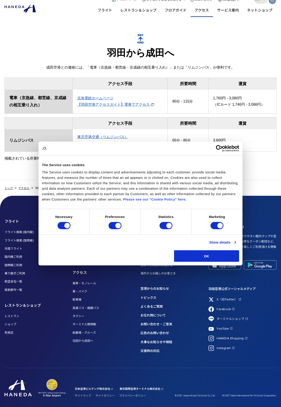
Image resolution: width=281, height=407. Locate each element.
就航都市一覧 (13, 290)
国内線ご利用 (13, 257)
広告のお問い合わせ (154, 333)
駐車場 (77, 299)
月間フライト (13, 248)
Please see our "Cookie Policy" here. (155, 199)
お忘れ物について (153, 315)
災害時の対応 (150, 351)
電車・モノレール (84, 283)
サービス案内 (228, 18)
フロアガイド (176, 18)
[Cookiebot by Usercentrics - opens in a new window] (219, 148)
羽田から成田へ (83, 340)
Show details (219, 242)
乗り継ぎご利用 (15, 273)
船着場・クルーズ (84, 332)
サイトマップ (83, 395)
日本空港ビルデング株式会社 (92, 388)
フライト (105, 18)
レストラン (12, 316)
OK (206, 256)
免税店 (9, 332)
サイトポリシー (105, 395)
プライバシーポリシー (132, 395)
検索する (272, 7)
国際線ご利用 (13, 265)
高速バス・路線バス (86, 308)
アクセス (202, 18)
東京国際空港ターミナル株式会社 (140, 388)
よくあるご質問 (151, 306)
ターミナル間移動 (84, 324)
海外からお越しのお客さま (158, 273)
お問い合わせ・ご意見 (156, 324)
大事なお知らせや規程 (156, 342)
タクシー (78, 316)
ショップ (10, 324)
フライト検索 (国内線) (19, 232)
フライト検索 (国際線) (19, 240)
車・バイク (80, 291)
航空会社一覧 (13, 281)
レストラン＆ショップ (138, 18)
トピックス (148, 297)
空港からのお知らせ (154, 288)
